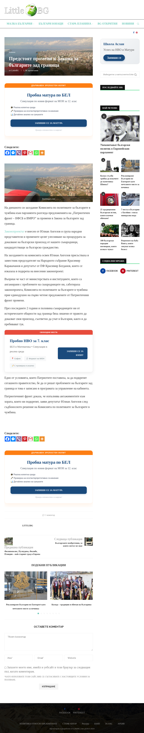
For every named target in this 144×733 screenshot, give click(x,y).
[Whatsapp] (36, 152)
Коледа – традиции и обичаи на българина (72, 605)
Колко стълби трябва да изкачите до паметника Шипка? (109, 180)
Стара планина (79, 23)
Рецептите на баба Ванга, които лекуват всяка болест (129, 244)
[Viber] (19, 152)
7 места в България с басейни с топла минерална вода (130, 212)
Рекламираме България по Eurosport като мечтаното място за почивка (130, 181)
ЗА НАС (109, 724)
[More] (42, 152)
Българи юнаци (51, 23)
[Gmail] (30, 152)
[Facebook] (133, 32)
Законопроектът (14, 231)
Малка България (19, 23)
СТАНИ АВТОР (69, 724)
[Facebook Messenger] (13, 152)
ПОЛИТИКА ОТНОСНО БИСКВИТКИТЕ (38, 724)
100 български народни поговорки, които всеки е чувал (108, 244)
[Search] (138, 24)
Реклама (85, 724)
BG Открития (107, 23)
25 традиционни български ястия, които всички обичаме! (108, 213)
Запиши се (114, 57)
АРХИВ (121, 724)
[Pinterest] (137, 32)
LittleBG (15, 70)
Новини (128, 23)
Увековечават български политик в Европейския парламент (115, 148)
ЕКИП (97, 724)
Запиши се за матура (48, 123)
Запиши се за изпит (75, 353)
